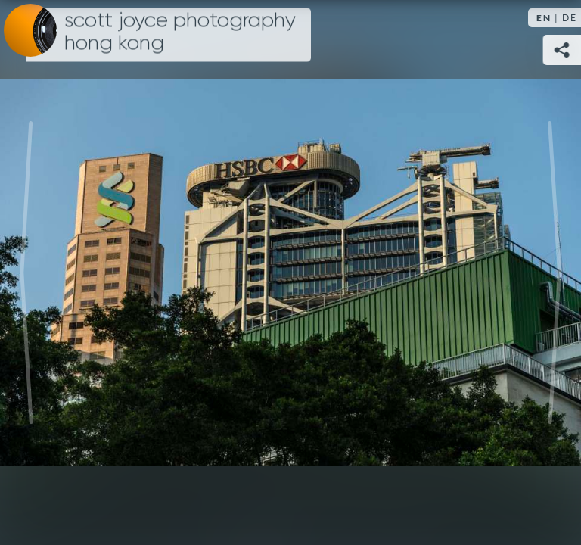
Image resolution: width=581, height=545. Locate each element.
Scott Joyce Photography (180, 32)
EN (543, 18)
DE (569, 18)
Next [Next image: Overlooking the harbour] (554, 272)
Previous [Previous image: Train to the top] (26, 272)
